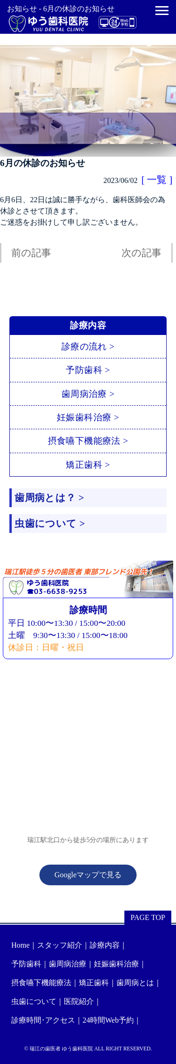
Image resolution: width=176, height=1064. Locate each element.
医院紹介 (79, 1001)
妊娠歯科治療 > (88, 417)
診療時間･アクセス (43, 1020)
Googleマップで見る (88, 875)
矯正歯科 (94, 983)
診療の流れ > (88, 346)
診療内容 (105, 945)
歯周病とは (135, 983)
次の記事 (141, 252)
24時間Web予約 (108, 1020)
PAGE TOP (147, 917)
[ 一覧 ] (156, 179)
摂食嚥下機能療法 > (88, 441)
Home (20, 945)
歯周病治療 (67, 964)
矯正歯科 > (88, 465)
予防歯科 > (88, 370)
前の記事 (31, 252)
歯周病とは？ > (49, 497)
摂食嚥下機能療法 (41, 983)
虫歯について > (50, 523)
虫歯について (33, 1001)
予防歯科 (26, 964)
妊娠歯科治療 (116, 964)
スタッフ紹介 (59, 945)
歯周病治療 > (88, 394)
